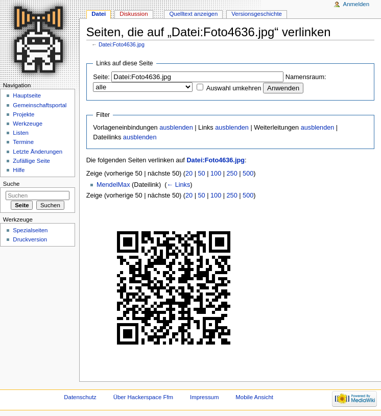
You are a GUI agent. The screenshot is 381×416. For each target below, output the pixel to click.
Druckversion (30, 239)
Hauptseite (27, 95)
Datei (98, 14)
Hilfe (19, 170)
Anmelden (356, 4)
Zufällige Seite (31, 161)
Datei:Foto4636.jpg (122, 44)
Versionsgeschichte (256, 14)
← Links (178, 184)
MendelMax (113, 184)
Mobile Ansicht (254, 397)
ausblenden (176, 127)
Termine (23, 142)
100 (215, 173)
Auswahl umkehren (233, 88)
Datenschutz (80, 397)
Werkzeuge (27, 123)
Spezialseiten (30, 230)
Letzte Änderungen (37, 152)
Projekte (23, 114)
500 (248, 173)
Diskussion (134, 14)
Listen (21, 133)
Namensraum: (305, 77)
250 (232, 173)
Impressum (204, 397)
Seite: (101, 77)
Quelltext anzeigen (193, 14)
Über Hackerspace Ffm (143, 397)
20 (189, 173)
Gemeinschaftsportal (39, 105)
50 (201, 173)
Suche (11, 184)
